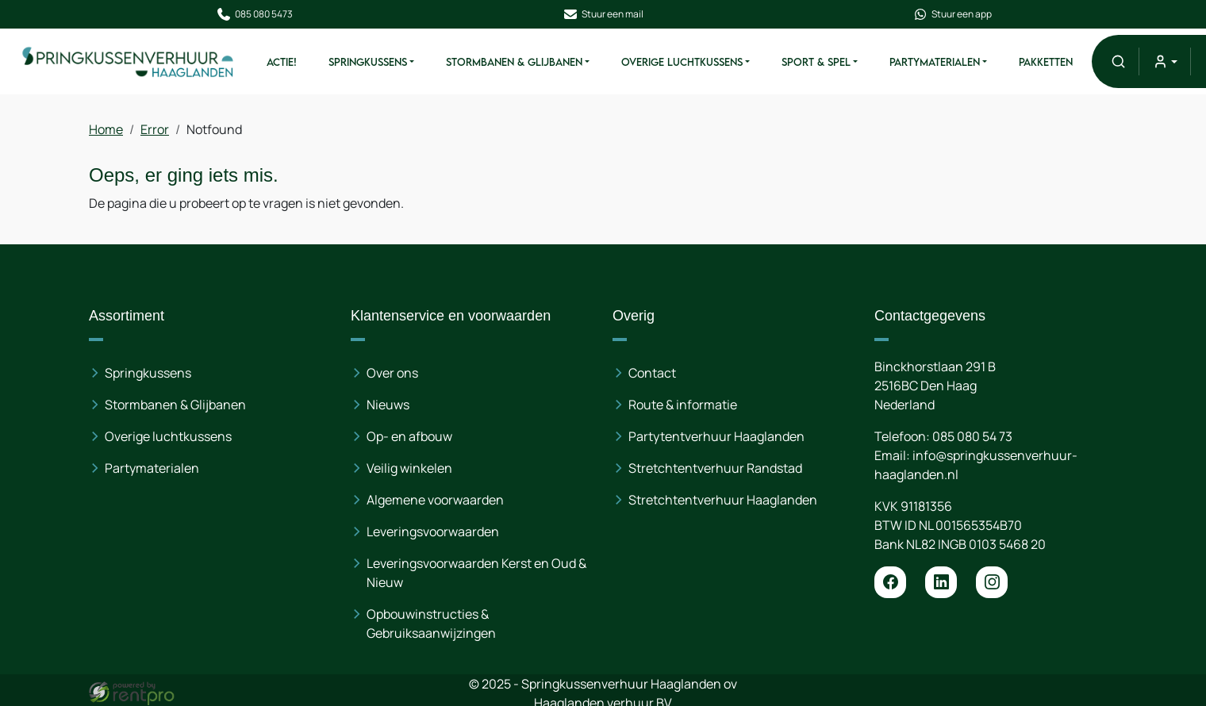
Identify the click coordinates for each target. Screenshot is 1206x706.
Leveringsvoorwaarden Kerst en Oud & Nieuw (477, 572)
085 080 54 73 (972, 435)
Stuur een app (951, 14)
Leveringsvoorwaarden (433, 530)
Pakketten (1046, 62)
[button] (1118, 61)
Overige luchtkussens (169, 435)
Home (107, 129)
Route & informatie (682, 403)
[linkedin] (941, 581)
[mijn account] (1164, 61)
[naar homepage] (129, 61)
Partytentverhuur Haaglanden (716, 435)
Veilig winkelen (410, 467)
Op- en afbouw (410, 435)
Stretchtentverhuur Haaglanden (722, 499)
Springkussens (367, 62)
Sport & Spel (816, 62)
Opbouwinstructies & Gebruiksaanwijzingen (432, 622)
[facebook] (890, 581)
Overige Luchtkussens (682, 62)
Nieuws (388, 403)
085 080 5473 (254, 14)
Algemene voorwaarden (436, 499)
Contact (652, 372)
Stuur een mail (603, 14)
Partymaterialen (934, 62)
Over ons (393, 372)
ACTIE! (282, 62)
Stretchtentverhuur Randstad (715, 467)
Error (155, 129)
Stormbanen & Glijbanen (514, 62)
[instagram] (992, 581)
